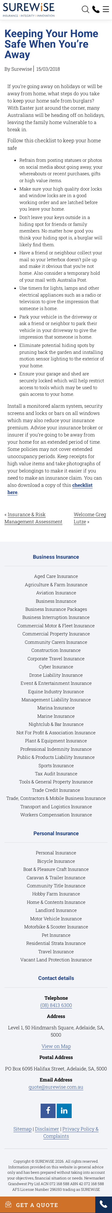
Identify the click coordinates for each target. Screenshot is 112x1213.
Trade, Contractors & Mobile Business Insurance (56, 798)
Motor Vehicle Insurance (56, 919)
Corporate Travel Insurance (56, 658)
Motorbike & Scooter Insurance (56, 927)
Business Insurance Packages (56, 609)
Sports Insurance (56, 765)
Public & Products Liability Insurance (56, 757)
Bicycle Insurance (56, 861)
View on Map (56, 1046)
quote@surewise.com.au (56, 1087)
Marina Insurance (56, 708)
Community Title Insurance (56, 886)
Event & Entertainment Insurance (56, 683)
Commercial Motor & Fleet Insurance (56, 626)
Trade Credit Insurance (56, 790)
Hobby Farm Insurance (56, 894)
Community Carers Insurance (56, 642)
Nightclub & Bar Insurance (56, 724)
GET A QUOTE (29, 1205)
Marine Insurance (56, 716)
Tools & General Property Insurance (56, 782)
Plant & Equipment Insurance (56, 741)
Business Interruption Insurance (56, 617)
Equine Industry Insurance (56, 691)
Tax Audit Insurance (56, 774)
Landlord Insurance (56, 910)
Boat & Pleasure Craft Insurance (56, 869)
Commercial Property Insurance (56, 634)
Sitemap (22, 1129)
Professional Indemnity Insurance (56, 749)
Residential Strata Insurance (56, 943)
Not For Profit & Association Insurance (56, 732)
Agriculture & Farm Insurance (56, 584)
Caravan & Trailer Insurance (56, 877)
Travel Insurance (56, 951)
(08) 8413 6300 (56, 1005)
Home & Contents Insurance (56, 902)
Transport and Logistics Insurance (56, 806)
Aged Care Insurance (56, 576)
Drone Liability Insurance (56, 675)
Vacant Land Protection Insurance (56, 960)
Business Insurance (56, 601)
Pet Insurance (56, 935)
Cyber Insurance (56, 667)
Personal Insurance (56, 853)
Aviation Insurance (56, 593)
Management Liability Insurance (56, 700)
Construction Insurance (56, 650)
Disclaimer (47, 1129)
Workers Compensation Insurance (56, 815)
